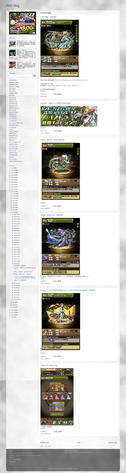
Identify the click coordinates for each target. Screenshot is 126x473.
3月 (14, 302)
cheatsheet (12, 146)
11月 (14, 195)
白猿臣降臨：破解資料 (48, 17)
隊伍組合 (11, 101)
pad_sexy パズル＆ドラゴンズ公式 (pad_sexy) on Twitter (25, 455)
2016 (12, 191)
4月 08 (16, 283)
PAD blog (12, 5)
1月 (14, 307)
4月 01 (16, 299)
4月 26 (16, 223)
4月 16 (16, 247)
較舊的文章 (112, 443)
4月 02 (16, 297)
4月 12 (16, 256)
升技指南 (11, 116)
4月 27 (16, 221)
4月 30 (16, 214)
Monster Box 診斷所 (14, 123)
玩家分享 (11, 150)
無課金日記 (48, 434)
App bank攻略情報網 (15, 459)
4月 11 (16, 259)
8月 (14, 203)
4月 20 (16, 237)
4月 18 (16, 242)
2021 (12, 179)
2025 (12, 170)
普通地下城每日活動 (14, 161)
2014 (12, 312)
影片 (10, 91)
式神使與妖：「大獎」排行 (24, 62)
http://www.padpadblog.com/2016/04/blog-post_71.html (71, 80)
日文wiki (11, 457)
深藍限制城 (12, 155)
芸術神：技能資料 (21, 50)
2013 (12, 315)
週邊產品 (11, 114)
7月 (14, 205)
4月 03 (16, 295)
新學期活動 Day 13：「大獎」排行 (26, 41)
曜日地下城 (12, 148)
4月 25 (16, 226)
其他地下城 (12, 144)
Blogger (76, 468)
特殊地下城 (12, 112)
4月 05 (16, 290)
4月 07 (16, 285)
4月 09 (16, 263)
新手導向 (11, 103)
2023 (12, 175)
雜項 (46, 96)
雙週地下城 (12, 108)
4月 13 (16, 254)
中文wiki (11, 464)
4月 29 (16, 216)
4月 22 (16, 233)
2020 (12, 182)
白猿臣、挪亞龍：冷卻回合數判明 (52, 140)
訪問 (10, 157)
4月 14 (16, 252)
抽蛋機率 (11, 93)
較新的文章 (44, 443)
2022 (12, 177)
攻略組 (11, 99)
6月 (14, 207)
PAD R (11, 110)
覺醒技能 (11, 133)
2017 (12, 189)
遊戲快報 (47, 133)
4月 (14, 212)
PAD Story (12, 159)
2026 (12, 168)
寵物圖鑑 (11, 84)
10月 (14, 198)
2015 (12, 310)
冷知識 (11, 97)
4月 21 (16, 235)
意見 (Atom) (47, 446)
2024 (12, 172)
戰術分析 (11, 106)
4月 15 (16, 249)
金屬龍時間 (12, 461)
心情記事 (11, 121)
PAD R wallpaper (13, 142)
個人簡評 (11, 118)
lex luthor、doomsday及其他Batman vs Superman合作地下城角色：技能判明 (67, 290)
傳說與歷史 (12, 125)
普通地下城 (12, 153)
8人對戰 (11, 127)
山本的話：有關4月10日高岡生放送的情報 (55, 103)
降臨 (10, 140)
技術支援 (11, 138)
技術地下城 (12, 135)
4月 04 (16, 292)
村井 (10, 95)
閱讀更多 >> (43, 91)
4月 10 (16, 261)
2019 (12, 184)
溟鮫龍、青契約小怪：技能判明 (51, 215)
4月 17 (16, 245)
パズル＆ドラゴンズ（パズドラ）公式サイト (21, 453)
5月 (14, 210)
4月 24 (16, 228)
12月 (14, 193)
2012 (12, 317)
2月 (14, 305)
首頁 (78, 443)
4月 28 (16, 219)
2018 (12, 186)
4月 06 (16, 288)
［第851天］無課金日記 (49, 365)
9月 (14, 200)
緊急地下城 (12, 131)
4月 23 (16, 230)
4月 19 (16, 240)
